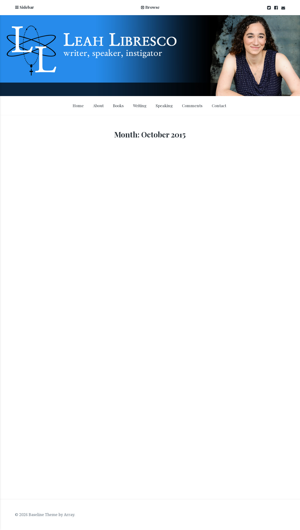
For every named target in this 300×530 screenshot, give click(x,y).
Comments (192, 105)
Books (118, 105)
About (98, 105)
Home (78, 105)
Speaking (164, 105)
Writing (139, 105)
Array (69, 514)
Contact (219, 105)
